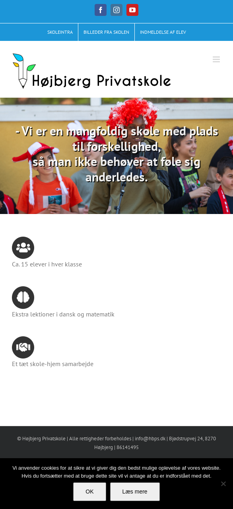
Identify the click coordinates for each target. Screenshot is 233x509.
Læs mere (135, 491)
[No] (223, 484)
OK (89, 491)
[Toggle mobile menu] (217, 59)
